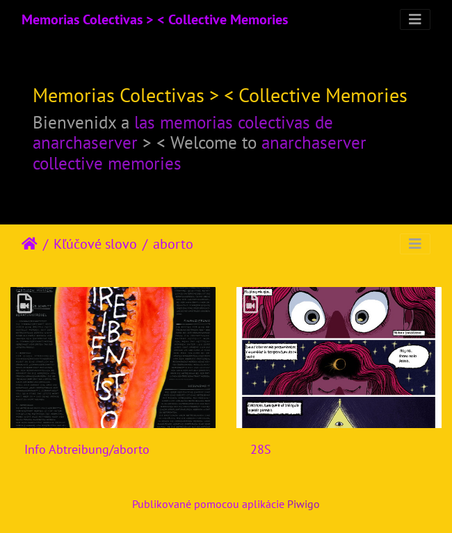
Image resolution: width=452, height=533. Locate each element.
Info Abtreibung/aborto (87, 449)
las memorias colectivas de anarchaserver (183, 132)
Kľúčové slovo (95, 244)
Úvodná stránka (30, 243)
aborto (173, 244)
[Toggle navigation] (415, 19)
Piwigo (303, 504)
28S (260, 449)
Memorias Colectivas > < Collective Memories (155, 19)
